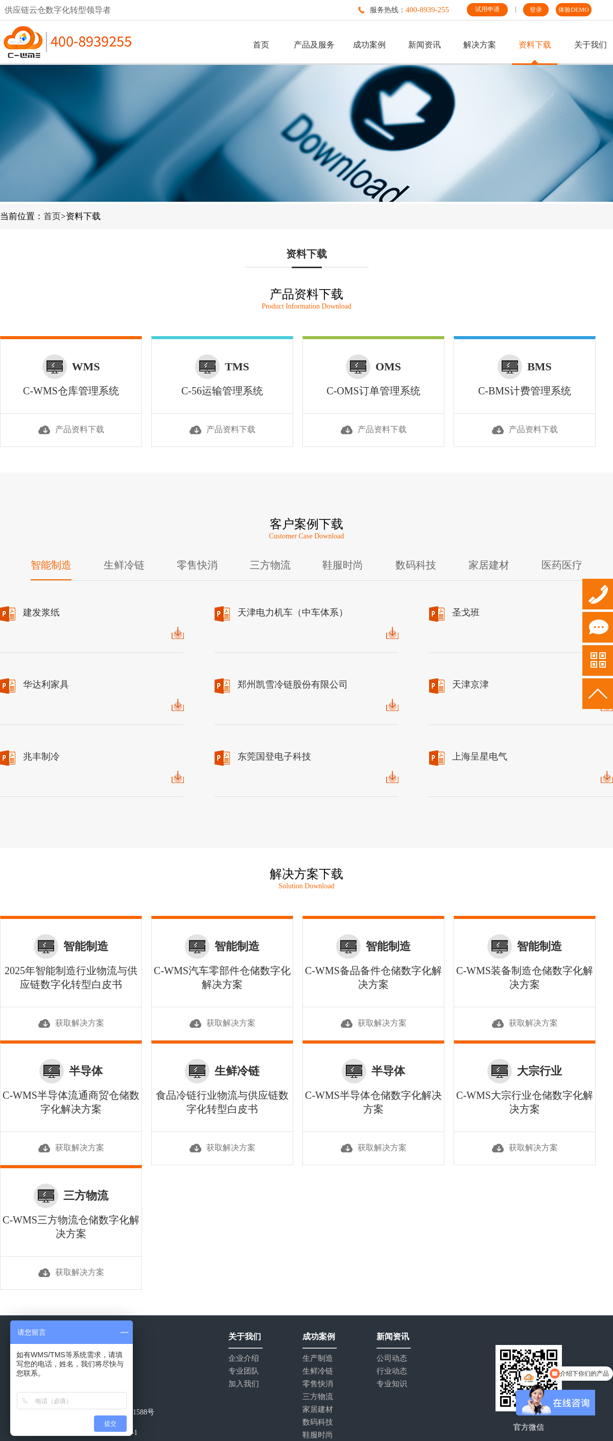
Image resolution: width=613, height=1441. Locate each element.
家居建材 (488, 565)
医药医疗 (561, 565)
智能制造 (51, 565)
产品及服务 (314, 44)
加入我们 (243, 1384)
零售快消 (197, 565)
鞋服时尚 (342, 565)
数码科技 (415, 565)
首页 (261, 44)
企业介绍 (243, 1358)
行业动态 (391, 1371)
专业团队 (243, 1371)
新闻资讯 (424, 44)
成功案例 (369, 44)
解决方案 (479, 44)
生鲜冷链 (124, 565)
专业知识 (391, 1384)
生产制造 (317, 1358)
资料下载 (534, 44)
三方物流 (270, 565)
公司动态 (391, 1358)
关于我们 (590, 44)
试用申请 (487, 9)
